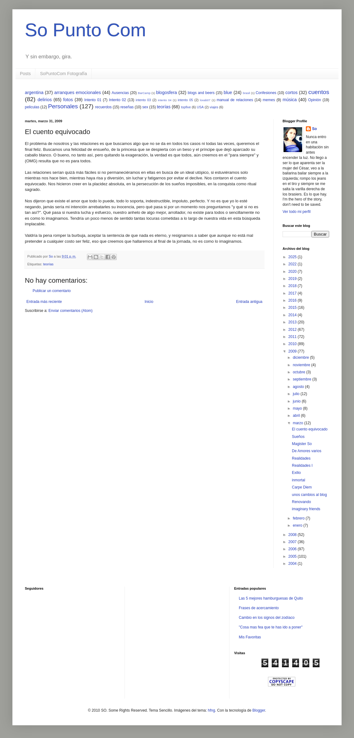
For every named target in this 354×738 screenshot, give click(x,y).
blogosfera (166, 92)
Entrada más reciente (44, 301)
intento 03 (143, 100)
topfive (186, 107)
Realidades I (302, 465)
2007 (293, 542)
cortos (291, 92)
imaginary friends (306, 509)
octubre (299, 372)
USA (200, 107)
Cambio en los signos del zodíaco (266, 617)
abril (297, 415)
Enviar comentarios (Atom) (70, 310)
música (290, 99)
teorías (163, 106)
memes (269, 100)
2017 (293, 293)
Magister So (302, 444)
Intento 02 (117, 100)
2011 (293, 337)
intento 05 (185, 100)
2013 (293, 322)
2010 (293, 344)
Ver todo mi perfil (297, 211)
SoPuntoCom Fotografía (63, 73)
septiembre (302, 379)
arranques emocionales (77, 92)
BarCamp (144, 93)
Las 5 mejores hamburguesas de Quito (271, 598)
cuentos (318, 92)
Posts (25, 73)
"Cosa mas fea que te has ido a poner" (270, 627)
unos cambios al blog (309, 495)
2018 (293, 286)
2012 (293, 329)
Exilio (296, 472)
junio (297, 401)
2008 (293, 535)
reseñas (127, 107)
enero (298, 525)
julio (297, 394)
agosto (299, 387)
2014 (293, 315)
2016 (293, 300)
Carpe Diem (302, 487)
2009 (293, 351)
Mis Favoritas (250, 637)
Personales (63, 106)
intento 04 (164, 100)
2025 (293, 257)
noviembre (302, 365)
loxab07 (205, 100)
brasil (246, 93)
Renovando (301, 502)
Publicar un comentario (52, 291)
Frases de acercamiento (259, 608)
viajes (214, 107)
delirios (45, 99)
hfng (211, 710)
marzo (298, 423)
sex (145, 107)
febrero (299, 518)
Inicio (149, 301)
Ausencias (120, 93)
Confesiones (266, 93)
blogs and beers (201, 93)
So (314, 129)
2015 (293, 307)
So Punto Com (85, 30)
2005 (293, 556)
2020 (293, 271)
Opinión (314, 100)
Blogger (258, 710)
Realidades (301, 458)
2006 (293, 549)
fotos (68, 99)
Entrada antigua (249, 301)
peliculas (32, 107)
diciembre (301, 357)
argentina (34, 92)
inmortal (298, 480)
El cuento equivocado (310, 429)
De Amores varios (306, 451)
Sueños (298, 436)
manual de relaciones (235, 100)
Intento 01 (92, 100)
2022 (293, 264)
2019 (293, 279)
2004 (293, 563)
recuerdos (103, 107)
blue (228, 92)
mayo (298, 408)
